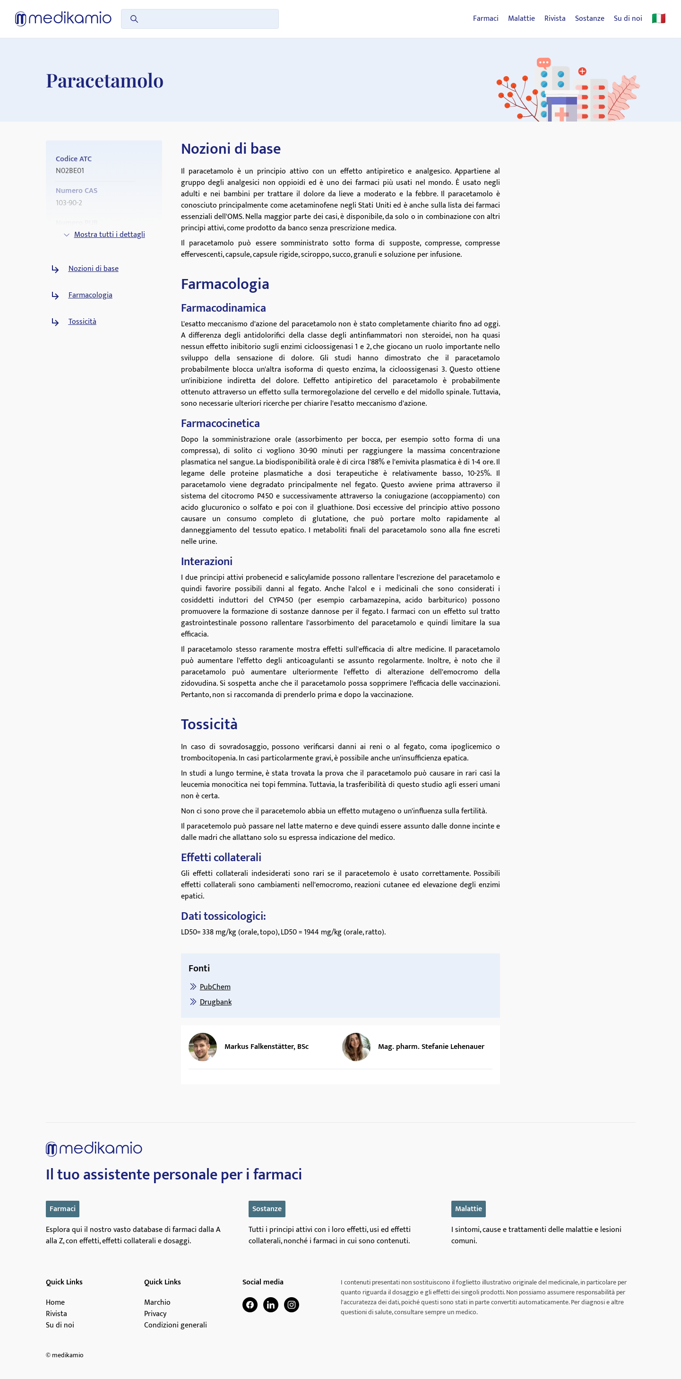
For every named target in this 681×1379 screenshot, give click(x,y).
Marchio (157, 1303)
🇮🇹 (659, 19)
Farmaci (486, 19)
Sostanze (589, 19)
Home (55, 1303)
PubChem (215, 987)
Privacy (155, 1314)
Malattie (521, 19)
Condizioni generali (175, 1325)
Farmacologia (90, 295)
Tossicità (82, 322)
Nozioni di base (94, 269)
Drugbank (216, 1002)
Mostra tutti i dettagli (104, 234)
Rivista (555, 19)
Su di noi (628, 19)
